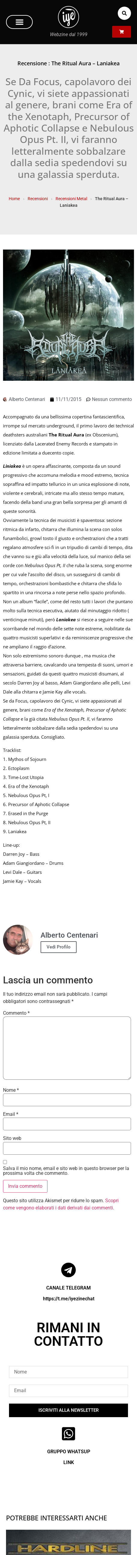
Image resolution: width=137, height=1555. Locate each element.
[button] (19, 22)
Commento (16, 1013)
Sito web (12, 1138)
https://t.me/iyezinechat (68, 1299)
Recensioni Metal (71, 198)
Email (10, 1114)
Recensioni (38, 198)
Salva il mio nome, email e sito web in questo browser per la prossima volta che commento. (66, 1171)
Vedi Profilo (59, 947)
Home (14, 198)
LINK (68, 1462)
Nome (11, 1090)
